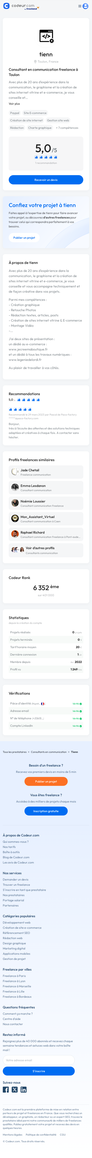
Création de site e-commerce (22, 927)
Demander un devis (15, 879)
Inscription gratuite (46, 811)
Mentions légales (12, 1134)
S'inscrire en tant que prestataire (24, 890)
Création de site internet (26, 120)
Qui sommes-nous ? (16, 841)
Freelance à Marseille (17, 986)
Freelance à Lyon (14, 981)
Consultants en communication (49, 752)
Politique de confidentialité (41, 1134)
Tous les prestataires (15, 752)
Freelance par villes (17, 969)
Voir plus (14, 103)
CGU (63, 1134)
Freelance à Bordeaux (17, 996)
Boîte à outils (11, 852)
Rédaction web (12, 938)
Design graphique (14, 943)
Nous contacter (13, 1024)
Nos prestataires (13, 895)
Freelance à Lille (13, 991)
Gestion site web (58, 120)
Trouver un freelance (16, 884)
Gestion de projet (14, 959)
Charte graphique (40, 128)
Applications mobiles (16, 953)
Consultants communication (42, 553)
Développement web (16, 922)
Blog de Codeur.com (16, 857)
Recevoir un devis (46, 180)
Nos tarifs (9, 847)
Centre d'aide (12, 1019)
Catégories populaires (19, 916)
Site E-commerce (35, 113)
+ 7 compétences (67, 128)
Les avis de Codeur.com (18, 862)
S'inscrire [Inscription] (39, 1071)
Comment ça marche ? (18, 1013)
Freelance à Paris (14, 976)
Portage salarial (13, 900)
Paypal (14, 113)
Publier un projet (24, 237)
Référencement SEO (16, 933)
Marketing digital (14, 948)
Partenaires (11, 905)
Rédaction (17, 128)
